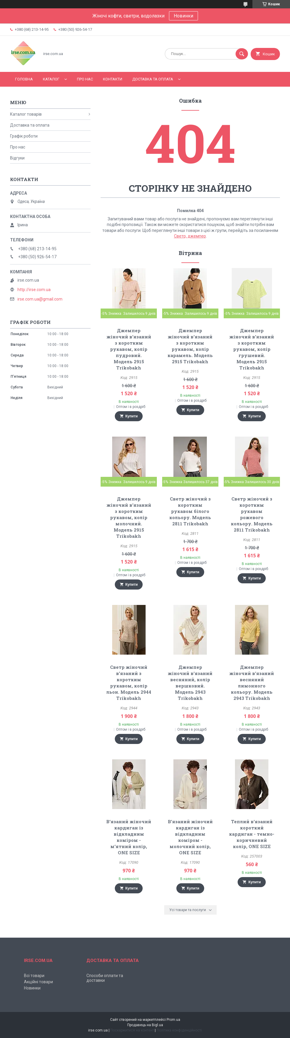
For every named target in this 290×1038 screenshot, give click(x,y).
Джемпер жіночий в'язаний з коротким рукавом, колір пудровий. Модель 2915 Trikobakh (129, 349)
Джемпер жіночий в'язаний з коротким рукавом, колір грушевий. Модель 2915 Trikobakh (251, 349)
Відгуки (17, 158)
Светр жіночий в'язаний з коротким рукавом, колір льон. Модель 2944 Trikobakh (128, 682)
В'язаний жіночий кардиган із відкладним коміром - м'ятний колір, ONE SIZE (128, 837)
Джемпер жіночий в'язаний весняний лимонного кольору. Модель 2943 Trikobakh (251, 682)
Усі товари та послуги (187, 910)
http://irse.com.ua (34, 289)
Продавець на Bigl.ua (145, 1025)
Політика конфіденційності (179, 1030)
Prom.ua (173, 1020)
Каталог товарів (26, 114)
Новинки (183, 16)
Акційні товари (38, 981)
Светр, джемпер (190, 236)
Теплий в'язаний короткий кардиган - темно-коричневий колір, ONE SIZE (251, 834)
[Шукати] (242, 53)
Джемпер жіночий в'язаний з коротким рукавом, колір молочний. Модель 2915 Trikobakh (129, 517)
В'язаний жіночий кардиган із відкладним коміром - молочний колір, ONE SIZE (190, 837)
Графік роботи (24, 136)
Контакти (112, 79)
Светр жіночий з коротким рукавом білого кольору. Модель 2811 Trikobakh (190, 511)
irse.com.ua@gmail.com (39, 299)
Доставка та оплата (152, 79)
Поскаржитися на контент (132, 1030)
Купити (131, 416)
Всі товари (34, 975)
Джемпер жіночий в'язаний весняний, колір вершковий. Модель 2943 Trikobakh (190, 682)
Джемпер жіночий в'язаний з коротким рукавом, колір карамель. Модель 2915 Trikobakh (190, 345)
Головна (24, 79)
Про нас (85, 79)
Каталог (51, 79)
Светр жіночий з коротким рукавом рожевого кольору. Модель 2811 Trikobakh (252, 514)
